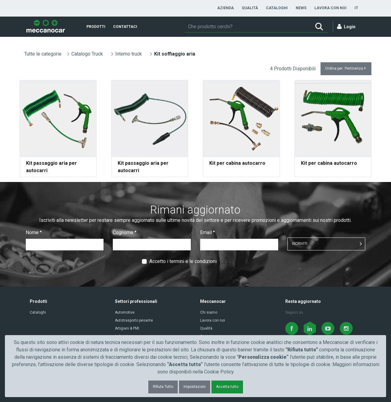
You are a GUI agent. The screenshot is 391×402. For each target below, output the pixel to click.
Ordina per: (346, 68)
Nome (34, 232)
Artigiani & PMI (127, 328)
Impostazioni (195, 387)
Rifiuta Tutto (163, 387)
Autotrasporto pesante (134, 320)
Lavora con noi (212, 320)
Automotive (125, 312)
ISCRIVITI (299, 244)
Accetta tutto (227, 387)
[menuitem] (225, 8)
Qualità (206, 328)
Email (207, 232)
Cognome (124, 232)
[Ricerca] (247, 27)
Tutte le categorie (43, 54)
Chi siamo (208, 312)
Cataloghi (38, 312)
